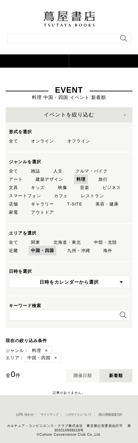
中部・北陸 (105, 242)
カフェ (61, 195)
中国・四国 (42, 250)
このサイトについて (78, 414)
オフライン (78, 141)
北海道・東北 (67, 242)
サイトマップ (49, 414)
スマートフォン (25, 195)
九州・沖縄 (78, 250)
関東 (35, 242)
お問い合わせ (25, 414)
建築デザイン (49, 179)
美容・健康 (107, 204)
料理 (81, 179)
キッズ (38, 187)
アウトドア (42, 212)
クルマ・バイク (91, 171)
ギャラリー (42, 204)
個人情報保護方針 (110, 414)
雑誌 (35, 171)
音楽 (84, 187)
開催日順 (82, 375)
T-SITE (74, 204)
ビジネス (111, 187)
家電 (13, 212)
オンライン (42, 141)
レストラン (92, 195)
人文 (58, 171)
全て (13, 141)
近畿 (13, 250)
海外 (107, 250)
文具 (13, 187)
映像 (62, 187)
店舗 (13, 204)
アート (16, 179)
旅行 (103, 179)
